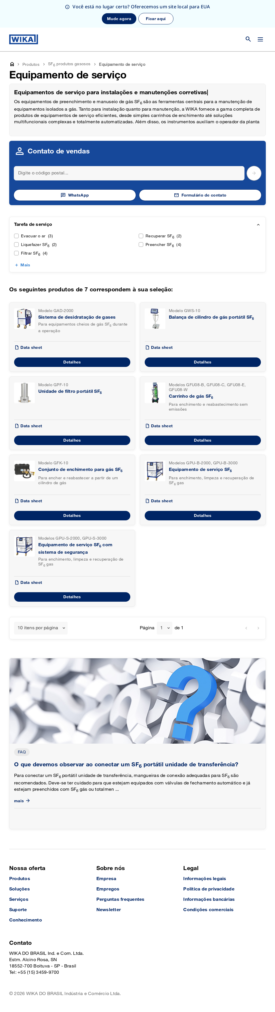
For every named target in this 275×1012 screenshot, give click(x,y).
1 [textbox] (161, 628)
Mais (25, 265)
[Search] (129, 173)
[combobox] (41, 628)
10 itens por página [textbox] (38, 628)
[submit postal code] (254, 173)
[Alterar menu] (260, 39)
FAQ (22, 752)
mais (22, 801)
